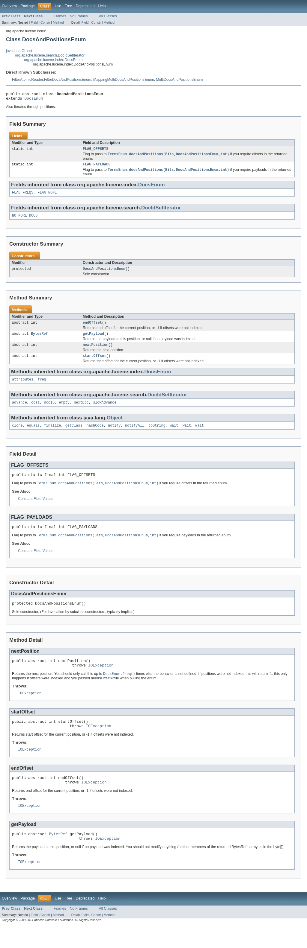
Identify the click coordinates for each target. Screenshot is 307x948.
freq (41, 387)
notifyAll (134, 435)
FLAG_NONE (47, 196)
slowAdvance (104, 411)
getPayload (93, 340)
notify (114, 435)
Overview (9, 6)
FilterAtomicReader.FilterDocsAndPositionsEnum (51, 79)
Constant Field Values (35, 509)
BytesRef (39, 340)
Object (115, 427)
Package (28, 6)
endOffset (92, 328)
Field (34, 22)
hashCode (95, 435)
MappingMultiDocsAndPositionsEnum (123, 79)
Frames (60, 16)
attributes (22, 387)
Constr (45, 22)
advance (19, 411)
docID (49, 411)
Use (58, 6)
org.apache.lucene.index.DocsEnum (53, 60)
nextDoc (81, 411)
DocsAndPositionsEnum (104, 274)
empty (64, 411)
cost (35, 411)
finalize (52, 435)
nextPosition (95, 351)
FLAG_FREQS (22, 196)
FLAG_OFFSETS (95, 151)
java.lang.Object (19, 51)
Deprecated (85, 6)
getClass (73, 435)
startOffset (94, 363)
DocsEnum (34, 100)
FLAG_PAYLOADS (96, 167)
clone (17, 435)
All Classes (108, 16)
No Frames (79, 16)
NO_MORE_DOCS (24, 220)
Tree (68, 6)
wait (174, 435)
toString (156, 435)
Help (102, 6)
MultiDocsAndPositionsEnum (179, 79)
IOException (101, 679)
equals (33, 435)
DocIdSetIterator (161, 212)
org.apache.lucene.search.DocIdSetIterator (50, 55)
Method (58, 22)
